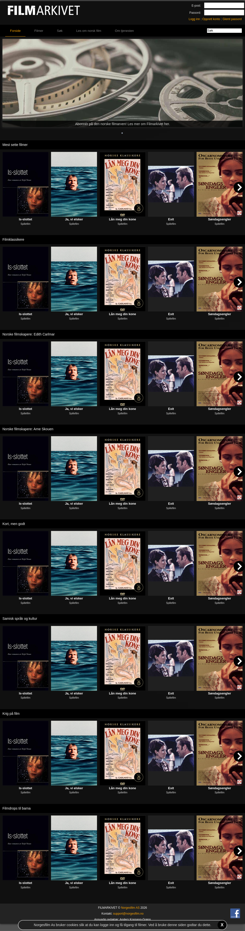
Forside (15, 31)
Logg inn (194, 19)
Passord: (195, 12)
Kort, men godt (13, 524)
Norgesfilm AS (130, 907)
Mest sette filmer (15, 145)
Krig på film (11, 714)
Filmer (38, 31)
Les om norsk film (88, 31)
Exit (171, 219)
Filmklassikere (13, 239)
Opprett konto (211, 19)
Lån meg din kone (122, 219)
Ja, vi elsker (74, 219)
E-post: (196, 5)
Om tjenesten (124, 31)
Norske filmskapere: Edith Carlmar (28, 334)
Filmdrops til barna (16, 808)
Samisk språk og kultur (19, 619)
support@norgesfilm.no (128, 913)
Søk (59, 31)
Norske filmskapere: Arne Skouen (27, 429)
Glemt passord (232, 19)
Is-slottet (25, 219)
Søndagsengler (219, 219)
